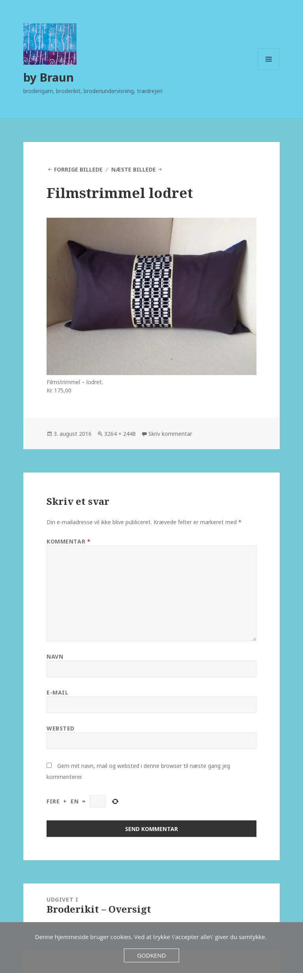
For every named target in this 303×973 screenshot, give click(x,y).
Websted (61, 728)
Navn (55, 656)
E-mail (57, 692)
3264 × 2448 (120, 433)
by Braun (48, 77)
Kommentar (68, 541)
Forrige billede (78, 169)
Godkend (151, 955)
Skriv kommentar (170, 433)
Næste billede (133, 169)
